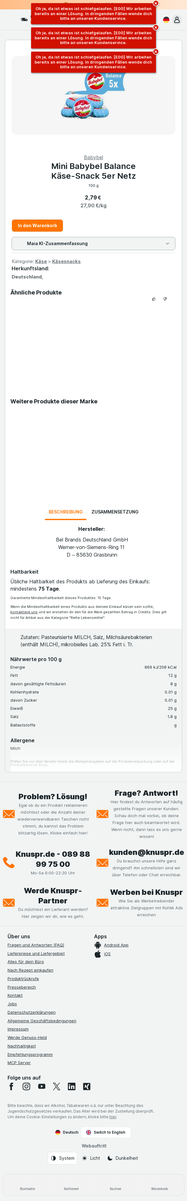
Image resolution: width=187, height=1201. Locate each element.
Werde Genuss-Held (27, 1037)
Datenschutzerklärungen (32, 1012)
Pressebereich (22, 987)
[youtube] (41, 1086)
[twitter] (56, 1086)
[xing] (87, 1086)
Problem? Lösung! (53, 796)
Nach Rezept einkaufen (30, 970)
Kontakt (15, 995)
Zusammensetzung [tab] (115, 511)
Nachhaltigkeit (22, 1045)
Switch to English (105, 1132)
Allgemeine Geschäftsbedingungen (42, 1020)
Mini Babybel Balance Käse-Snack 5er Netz (93, 171)
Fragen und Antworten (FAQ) (36, 944)
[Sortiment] (71, 1185)
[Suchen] (115, 1185)
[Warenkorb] (159, 1185)
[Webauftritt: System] (62, 1158)
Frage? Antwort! (146, 793)
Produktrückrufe (23, 978)
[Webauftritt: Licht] (91, 1158)
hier (112, 1116)
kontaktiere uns (24, 612)
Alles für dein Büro (26, 961)
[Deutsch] (165, 20)
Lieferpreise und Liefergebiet (36, 953)
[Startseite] (27, 1185)
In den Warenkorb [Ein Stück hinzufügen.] (37, 225)
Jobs (12, 1003)
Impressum (18, 1028)
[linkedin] (71, 1086)
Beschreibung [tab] (66, 511)
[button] (177, 20)
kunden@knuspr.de (146, 852)
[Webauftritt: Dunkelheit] (122, 1158)
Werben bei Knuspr (146, 892)
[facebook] (11, 1086)
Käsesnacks (66, 261)
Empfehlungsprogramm (30, 1054)
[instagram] (26, 1086)
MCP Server (19, 1062)
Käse (41, 261)
